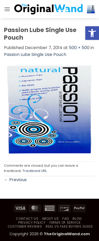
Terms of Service (65, 222)
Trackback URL (34, 171)
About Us (50, 218)
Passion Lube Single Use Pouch (35, 54)
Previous (15, 180)
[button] (7, 9)
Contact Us (27, 218)
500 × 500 (79, 48)
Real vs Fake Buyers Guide (69, 226)
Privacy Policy (32, 222)
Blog (77, 218)
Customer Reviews (25, 226)
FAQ (65, 218)
